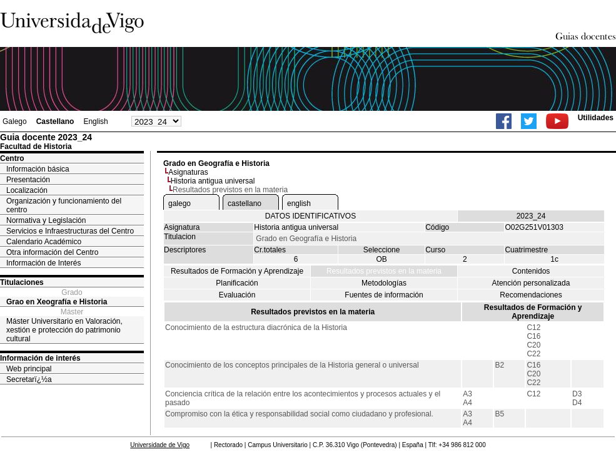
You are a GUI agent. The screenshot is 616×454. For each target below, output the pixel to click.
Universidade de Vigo (159, 444)
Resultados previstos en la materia (384, 271)
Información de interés (40, 358)
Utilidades (595, 117)
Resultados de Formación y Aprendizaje (237, 271)
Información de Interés (43, 263)
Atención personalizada (531, 283)
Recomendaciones (531, 295)
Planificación (237, 283)
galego (179, 203)
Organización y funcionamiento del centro (63, 205)
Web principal (28, 368)
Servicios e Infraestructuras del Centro (70, 231)
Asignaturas (188, 172)
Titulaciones (22, 282)
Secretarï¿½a (29, 379)
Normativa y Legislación (46, 220)
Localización (27, 190)
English (95, 121)
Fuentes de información (384, 295)
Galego (15, 121)
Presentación (28, 179)
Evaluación (237, 295)
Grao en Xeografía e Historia (56, 301)
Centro (12, 158)
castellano (244, 203)
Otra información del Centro (52, 252)
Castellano (55, 121)
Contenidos (531, 271)
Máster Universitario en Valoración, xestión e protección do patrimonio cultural (64, 330)
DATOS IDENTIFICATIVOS (310, 216)
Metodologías (383, 283)
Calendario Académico (43, 241)
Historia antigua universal (213, 181)
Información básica (37, 169)
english (299, 203)
